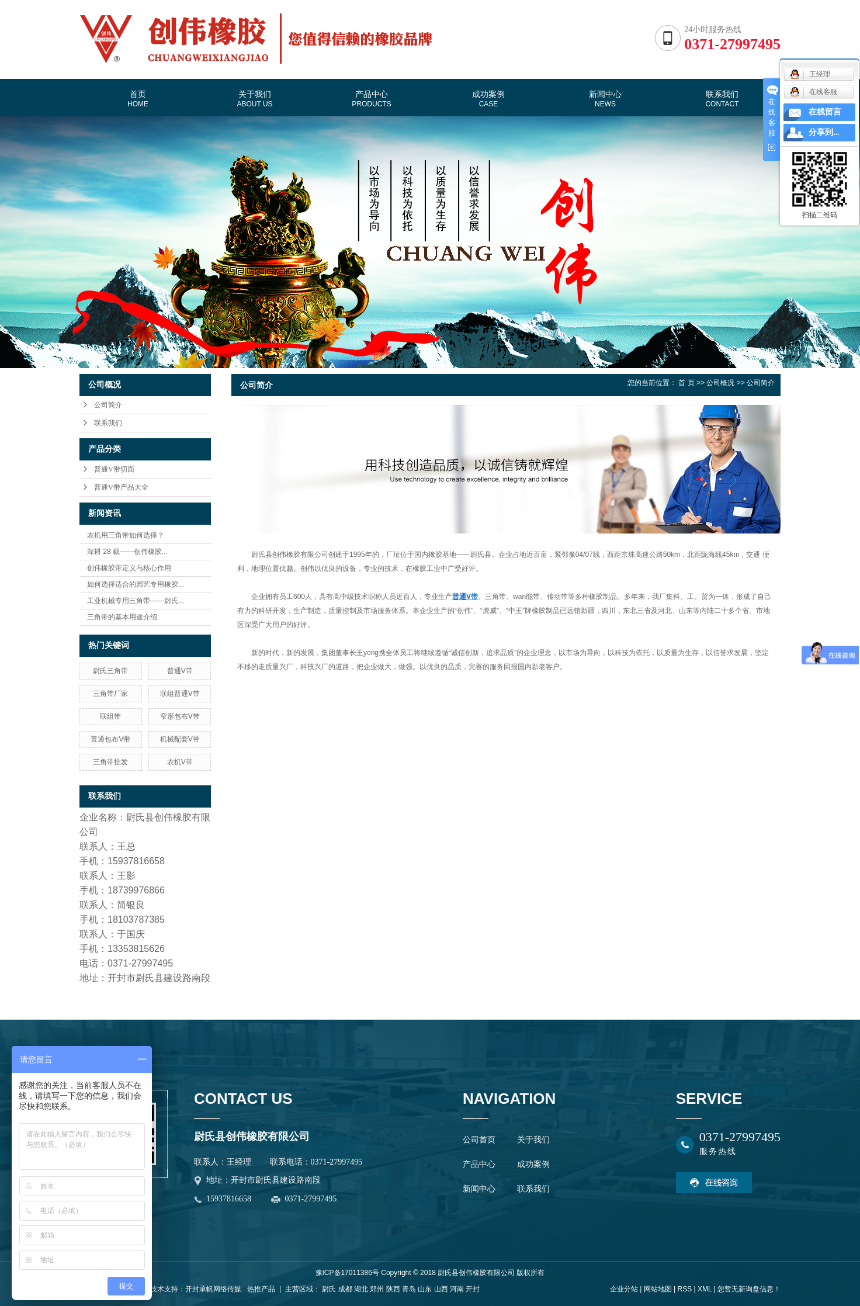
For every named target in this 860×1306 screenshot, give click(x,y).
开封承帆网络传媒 (213, 1289)
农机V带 (180, 762)
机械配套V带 (180, 739)
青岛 (409, 1289)
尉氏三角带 (110, 671)
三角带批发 (110, 762)
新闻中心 (605, 98)
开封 (473, 1289)
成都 (345, 1289)
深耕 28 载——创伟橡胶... (127, 552)
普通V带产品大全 (121, 487)
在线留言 (825, 112)
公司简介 (108, 405)
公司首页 (479, 1139)
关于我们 (254, 98)
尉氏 (329, 1289)
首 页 (686, 383)
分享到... (824, 132)
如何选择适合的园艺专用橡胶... (135, 584)
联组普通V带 (180, 694)
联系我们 (721, 98)
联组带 (110, 716)
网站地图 (658, 1289)
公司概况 (720, 383)
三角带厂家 (110, 694)
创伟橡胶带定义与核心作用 (129, 568)
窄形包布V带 (180, 716)
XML (705, 1289)
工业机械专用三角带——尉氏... (135, 601)
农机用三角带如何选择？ (125, 535)
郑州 (377, 1289)
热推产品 (261, 1289)
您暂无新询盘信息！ (749, 1289)
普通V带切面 (114, 469)
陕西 (393, 1289)
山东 (425, 1289)
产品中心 (371, 98)
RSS (684, 1289)
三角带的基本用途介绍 (122, 617)
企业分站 (624, 1289)
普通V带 (180, 671)
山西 (441, 1289)
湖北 (361, 1289)
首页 (137, 98)
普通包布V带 (110, 739)
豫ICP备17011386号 (347, 1273)
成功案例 (488, 98)
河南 (457, 1289)
